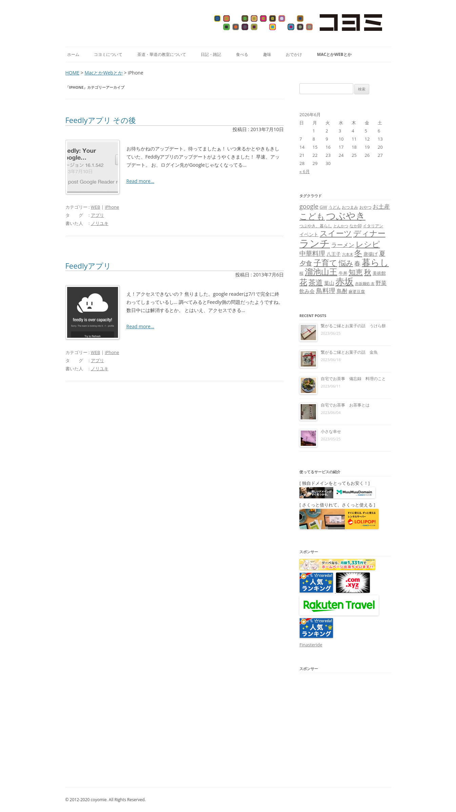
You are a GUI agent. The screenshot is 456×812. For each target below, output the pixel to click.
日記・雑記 (211, 54)
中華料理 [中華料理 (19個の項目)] (312, 253)
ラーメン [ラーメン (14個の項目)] (342, 245)
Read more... (140, 181)
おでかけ (294, 54)
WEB (95, 207)
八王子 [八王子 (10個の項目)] (333, 254)
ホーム (73, 54)
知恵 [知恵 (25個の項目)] (356, 272)
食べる (242, 54)
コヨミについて (108, 54)
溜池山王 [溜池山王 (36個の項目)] (321, 271)
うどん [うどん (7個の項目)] (335, 207)
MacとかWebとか (334, 54)
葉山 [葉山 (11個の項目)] (329, 282)
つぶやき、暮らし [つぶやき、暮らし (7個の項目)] (315, 225)
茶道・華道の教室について (161, 54)
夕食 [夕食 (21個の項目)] (305, 263)
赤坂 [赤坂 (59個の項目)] (344, 281)
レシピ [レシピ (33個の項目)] (368, 244)
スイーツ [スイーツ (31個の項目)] (336, 233)
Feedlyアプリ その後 (100, 120)
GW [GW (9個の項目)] (323, 207)
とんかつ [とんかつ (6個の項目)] (340, 226)
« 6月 (304, 171)
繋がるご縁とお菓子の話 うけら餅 (353, 326)
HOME (72, 72)
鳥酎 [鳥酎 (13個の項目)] (342, 291)
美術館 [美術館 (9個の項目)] (379, 273)
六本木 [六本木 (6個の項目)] (347, 254)
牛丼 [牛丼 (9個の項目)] (343, 273)
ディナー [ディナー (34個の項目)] (369, 233)
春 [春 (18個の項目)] (357, 263)
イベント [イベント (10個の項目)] (308, 234)
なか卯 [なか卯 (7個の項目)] (356, 225)
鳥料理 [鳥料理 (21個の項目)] (325, 290)
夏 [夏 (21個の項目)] (382, 253)
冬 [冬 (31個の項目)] (358, 253)
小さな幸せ (331, 431)
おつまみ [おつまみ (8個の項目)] (350, 207)
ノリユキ (99, 223)
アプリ (97, 215)
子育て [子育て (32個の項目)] (325, 262)
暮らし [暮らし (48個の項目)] (375, 262)
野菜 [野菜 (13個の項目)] (381, 283)
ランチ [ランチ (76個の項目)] (314, 243)
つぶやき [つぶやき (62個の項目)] (345, 215)
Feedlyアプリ (88, 266)
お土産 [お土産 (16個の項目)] (381, 206)
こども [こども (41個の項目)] (312, 216)
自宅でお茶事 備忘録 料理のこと (353, 378)
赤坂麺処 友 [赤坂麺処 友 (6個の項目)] (365, 283)
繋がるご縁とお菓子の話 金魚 (349, 352)
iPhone (112, 207)
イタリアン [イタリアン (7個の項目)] (373, 225)
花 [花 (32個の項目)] (303, 282)
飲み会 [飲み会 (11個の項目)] (307, 291)
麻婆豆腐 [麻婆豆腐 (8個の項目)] (357, 291)
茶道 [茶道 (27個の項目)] (316, 282)
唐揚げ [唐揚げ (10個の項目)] (370, 254)
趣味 (267, 54)
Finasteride (310, 645)
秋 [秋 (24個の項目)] (367, 272)
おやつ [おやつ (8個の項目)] (365, 207)
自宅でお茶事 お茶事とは (345, 405)
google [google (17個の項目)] (308, 206)
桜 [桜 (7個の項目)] (301, 273)
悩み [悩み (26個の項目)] (346, 263)
